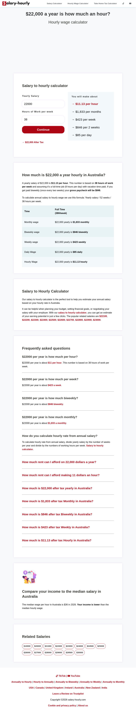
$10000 (27, 646)
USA (31, 688)
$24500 (90, 646)
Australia (79, 688)
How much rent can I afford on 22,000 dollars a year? (59, 462)
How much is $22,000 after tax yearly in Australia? (57, 488)
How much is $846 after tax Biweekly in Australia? (57, 514)
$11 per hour (55, 363)
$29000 (58, 652)
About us (83, 705)
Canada (40, 688)
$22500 (52, 320)
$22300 (35, 320)
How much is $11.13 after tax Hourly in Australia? (56, 540)
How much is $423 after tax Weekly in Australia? (56, 527)
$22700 (70, 320)
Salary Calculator (54, 3)
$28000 (48, 652)
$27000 (37, 652)
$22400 (43, 320)
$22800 (79, 320)
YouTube (74, 676)
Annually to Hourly (21, 682)
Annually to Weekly (90, 682)
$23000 (97, 320)
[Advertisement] (68, 48)
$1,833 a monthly (57, 423)
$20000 (37, 646)
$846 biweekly (55, 404)
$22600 (61, 320)
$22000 (58, 646)
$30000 (79, 652)
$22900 (88, 320)
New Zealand (93, 688)
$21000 (48, 646)
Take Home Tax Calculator (105, 3)
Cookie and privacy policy (62, 705)
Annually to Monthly (114, 682)
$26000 (27, 652)
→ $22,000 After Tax (32, 142)
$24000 (79, 646)
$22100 (103, 316)
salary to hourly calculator (72, 312)
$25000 (100, 646)
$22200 (26, 320)
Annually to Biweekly (66, 682)
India (104, 688)
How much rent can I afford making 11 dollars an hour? (60, 475)
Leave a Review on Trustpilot (68, 694)
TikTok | (62, 676)
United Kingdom (54, 688)
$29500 (69, 652)
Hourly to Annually (44, 682)
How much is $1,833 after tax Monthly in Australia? (57, 501)
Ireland (69, 688)
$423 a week (54, 385)
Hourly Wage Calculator (78, 3)
